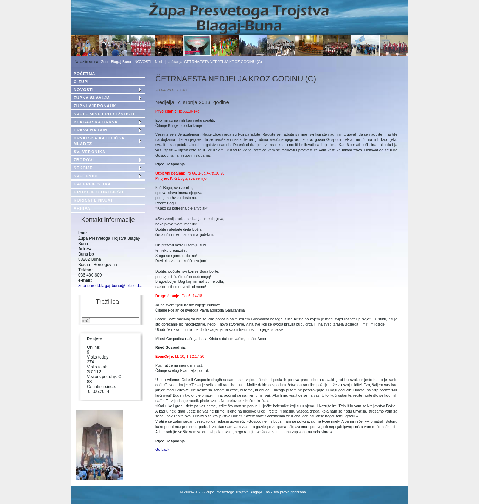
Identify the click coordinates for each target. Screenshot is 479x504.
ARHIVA (82, 208)
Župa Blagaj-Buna (116, 62)
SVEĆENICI (86, 176)
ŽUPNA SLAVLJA (92, 98)
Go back (162, 449)
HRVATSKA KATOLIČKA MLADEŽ (99, 141)
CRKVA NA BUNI (91, 130)
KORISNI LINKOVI (93, 200)
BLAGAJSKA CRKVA (96, 122)
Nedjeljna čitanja (168, 62)
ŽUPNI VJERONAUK (95, 106)
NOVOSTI (143, 62)
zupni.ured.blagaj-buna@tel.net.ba (110, 285)
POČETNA (84, 73)
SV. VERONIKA (90, 152)
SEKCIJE (83, 168)
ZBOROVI (84, 160)
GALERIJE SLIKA (92, 184)
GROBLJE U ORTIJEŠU (98, 192)
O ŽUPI (81, 82)
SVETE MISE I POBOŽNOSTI (104, 114)
